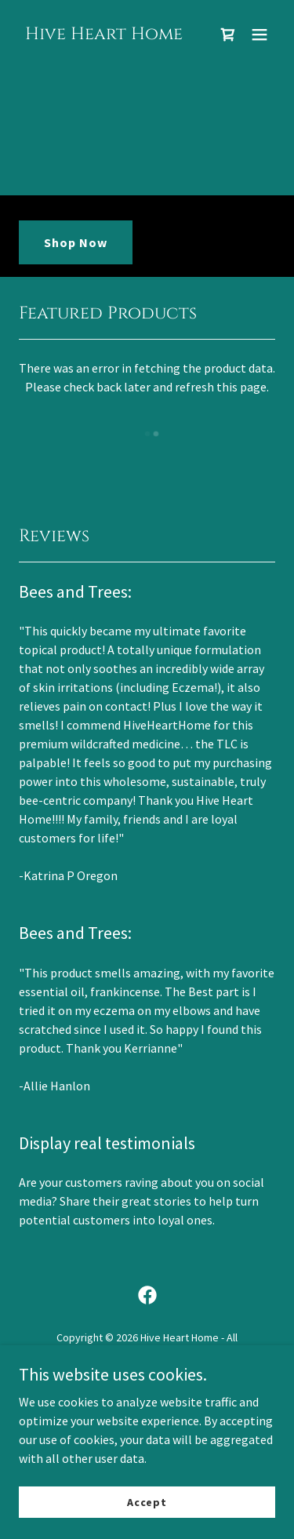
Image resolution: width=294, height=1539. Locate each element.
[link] (104, 34)
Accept (147, 1501)
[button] (259, 34)
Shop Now (75, 242)
